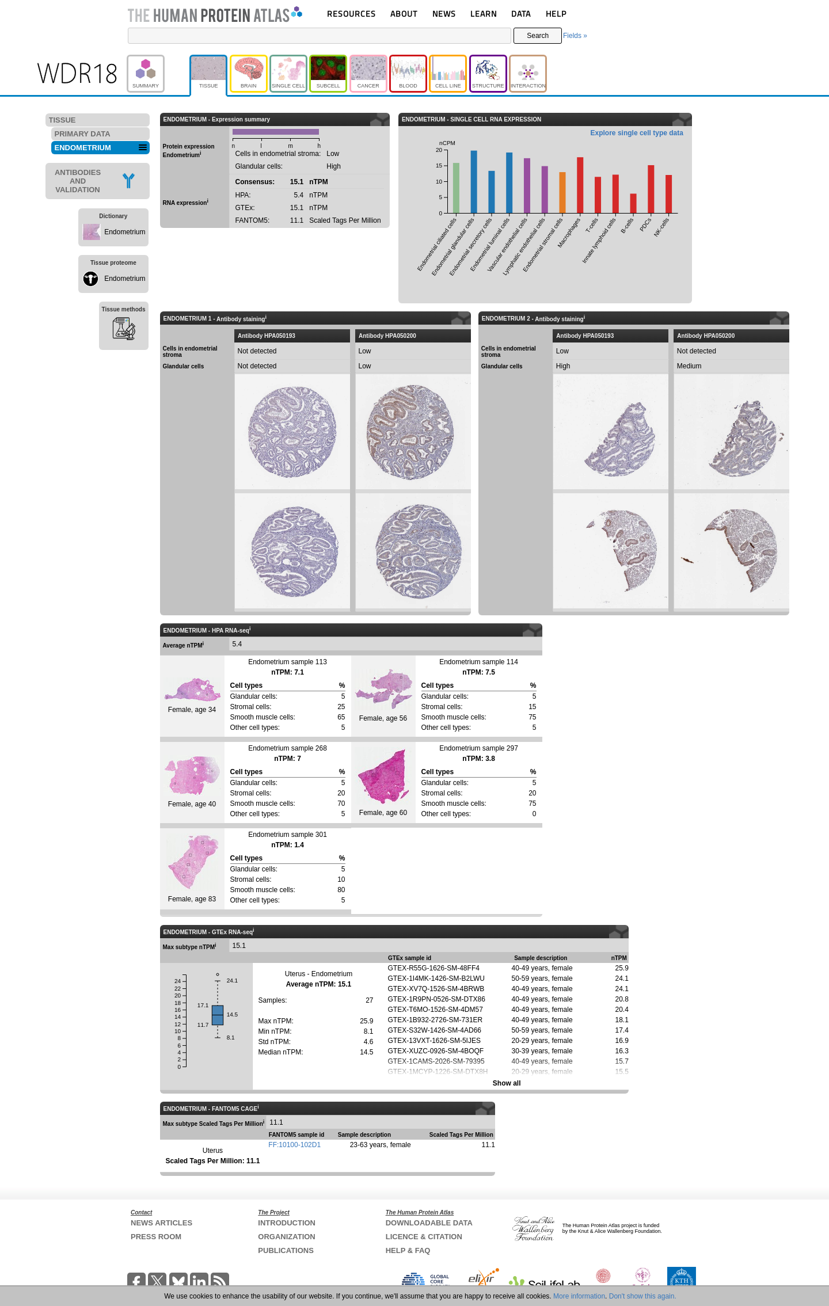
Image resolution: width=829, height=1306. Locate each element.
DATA (521, 13)
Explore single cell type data (637, 133)
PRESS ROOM (156, 1236)
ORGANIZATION (286, 1236)
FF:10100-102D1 (294, 1145)
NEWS (444, 13)
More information (579, 1296)
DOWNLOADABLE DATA (429, 1223)
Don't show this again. (642, 1296)
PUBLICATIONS (286, 1250)
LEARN (483, 13)
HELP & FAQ (408, 1250)
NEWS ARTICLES (161, 1223)
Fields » (575, 36)
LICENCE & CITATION (424, 1236)
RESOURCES (351, 13)
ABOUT (403, 13)
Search (538, 36)
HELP (556, 13)
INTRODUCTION (286, 1223)
